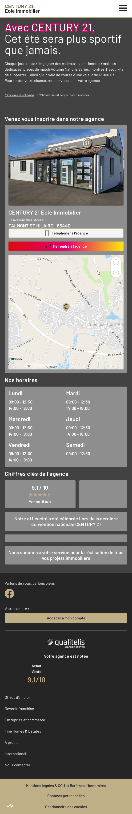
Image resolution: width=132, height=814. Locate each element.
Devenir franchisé (19, 708)
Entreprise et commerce (25, 720)
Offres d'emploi (17, 697)
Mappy (53, 366)
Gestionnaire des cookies (66, 806)
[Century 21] (22, 8)
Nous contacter (17, 765)
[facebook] (9, 593)
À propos (12, 742)
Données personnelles (66, 795)
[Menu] (123, 7)
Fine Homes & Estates (23, 731)
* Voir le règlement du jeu (19, 94)
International (15, 753)
